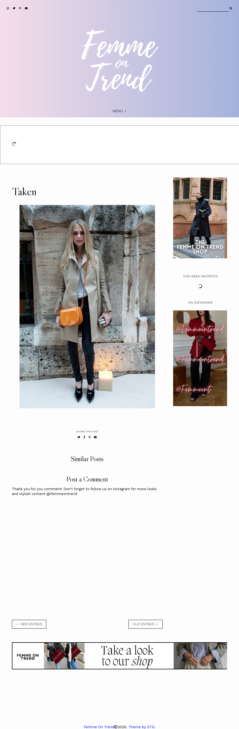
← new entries (29, 624)
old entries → (145, 624)
